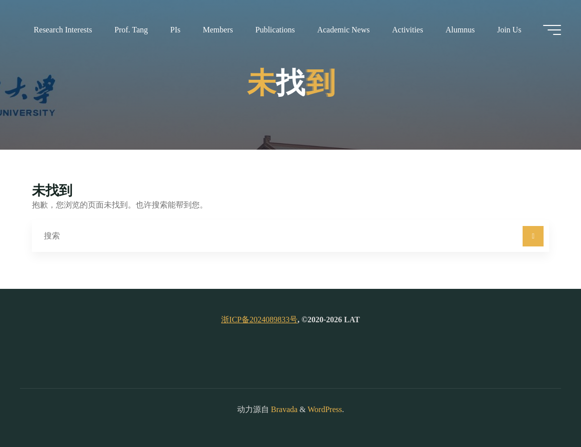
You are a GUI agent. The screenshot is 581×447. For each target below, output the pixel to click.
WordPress (324, 409)
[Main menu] (552, 30)
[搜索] (533, 236)
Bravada (283, 409)
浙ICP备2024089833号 (259, 319)
